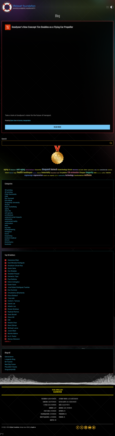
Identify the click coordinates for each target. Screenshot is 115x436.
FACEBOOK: (44, 399)
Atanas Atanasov (14, 339)
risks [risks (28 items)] (48, 175)
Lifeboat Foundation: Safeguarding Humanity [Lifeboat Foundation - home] (52, 7)
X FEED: (45, 405)
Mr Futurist (8, 362)
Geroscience (9, 357)
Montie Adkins (13, 333)
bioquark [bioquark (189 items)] (46, 169)
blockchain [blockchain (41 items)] (75, 170)
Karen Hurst (12, 285)
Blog (57, 16)
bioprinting (8, 236)
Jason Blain (12, 331)
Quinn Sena (13, 120)
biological (8, 232)
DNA (6, 196)
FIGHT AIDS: (47, 411)
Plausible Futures (11, 367)
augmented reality (11, 221)
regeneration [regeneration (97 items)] (38, 175)
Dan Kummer (12, 290)
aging (7, 209)
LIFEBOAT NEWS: (63, 399)
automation (9, 223)
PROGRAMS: (62, 414)
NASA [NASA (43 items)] (95, 173)
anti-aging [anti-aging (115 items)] (21, 169)
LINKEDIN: (45, 402)
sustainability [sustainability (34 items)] (62, 175)
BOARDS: (61, 408)
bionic (7, 234)
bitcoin (7, 240)
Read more (57, 127)
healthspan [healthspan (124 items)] (27, 172)
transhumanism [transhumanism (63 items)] (79, 175)
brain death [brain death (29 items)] (81, 170)
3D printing (9, 190)
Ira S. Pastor (12, 336)
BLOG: (60, 405)
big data (8, 227)
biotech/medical (10, 238)
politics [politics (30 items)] (103, 173)
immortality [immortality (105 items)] (45, 172)
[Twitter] (81, 427)
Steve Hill (11, 317)
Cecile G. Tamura (14, 301)
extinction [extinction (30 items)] (110, 170)
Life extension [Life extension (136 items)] (73, 172)
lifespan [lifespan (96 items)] (82, 173)
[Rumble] (93, 427)
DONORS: (51, 408)
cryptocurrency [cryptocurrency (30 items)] (91, 170)
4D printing (9, 192)
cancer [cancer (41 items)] (85, 170)
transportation (27, 120)
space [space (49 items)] (56, 175)
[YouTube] (89, 427)
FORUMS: (61, 417)
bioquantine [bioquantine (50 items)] (38, 170)
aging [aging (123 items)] (6, 169)
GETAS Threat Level (57, 391)
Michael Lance (13, 328)
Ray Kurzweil (9, 198)
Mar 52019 (7, 27)
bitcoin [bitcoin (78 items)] (70, 170)
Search (110, 143)
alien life (8, 211)
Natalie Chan (12, 323)
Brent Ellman (12, 325)
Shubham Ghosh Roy (15, 266)
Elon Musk (8, 200)
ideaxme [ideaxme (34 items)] (39, 173)
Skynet (7, 205)
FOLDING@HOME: (45, 414)
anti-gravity (9, 213)
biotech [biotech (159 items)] (54, 169)
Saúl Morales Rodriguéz (16, 263)
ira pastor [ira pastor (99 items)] (63, 173)
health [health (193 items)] (20, 172)
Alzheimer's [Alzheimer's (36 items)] (13, 170)
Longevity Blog (10, 359)
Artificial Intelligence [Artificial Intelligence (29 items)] (29, 170)
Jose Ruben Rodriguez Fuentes (19, 287)
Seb (9, 320)
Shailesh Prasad (13, 274)
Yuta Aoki (11, 298)
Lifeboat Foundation (14, 427)
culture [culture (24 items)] (95, 170)
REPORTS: (61, 411)
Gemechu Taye (13, 276)
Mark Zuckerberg (11, 207)
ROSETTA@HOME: (44, 417)
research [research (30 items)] (45, 175)
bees (6, 225)
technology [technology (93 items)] (69, 175)
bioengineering (10, 229)
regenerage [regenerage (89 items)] (28, 175)
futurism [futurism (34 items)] (11, 173)
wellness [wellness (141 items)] (88, 175)
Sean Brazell (12, 314)
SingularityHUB (10, 369)
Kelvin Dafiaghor (14, 282)
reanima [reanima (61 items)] (108, 173)
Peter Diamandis (10, 194)
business (8, 244)
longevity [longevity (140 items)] (89, 172)
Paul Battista (12, 279)
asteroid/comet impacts (13, 217)
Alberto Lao (12, 306)
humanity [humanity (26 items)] (35, 173)
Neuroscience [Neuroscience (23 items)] (99, 173)
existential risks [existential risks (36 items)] (103, 170)
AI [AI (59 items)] (9, 170)
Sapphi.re (33, 427)
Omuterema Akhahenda (16, 293)
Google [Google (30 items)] (15, 173)
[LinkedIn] (85, 427)
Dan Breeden (12, 271)
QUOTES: (52, 420)
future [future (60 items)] (7, 173)
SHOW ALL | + (8, 341)
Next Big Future (10, 364)
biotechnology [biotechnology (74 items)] (62, 170)
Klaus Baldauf (13, 295)
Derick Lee (11, 304)
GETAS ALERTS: (63, 402)
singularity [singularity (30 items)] (52, 175)
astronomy (8, 219)
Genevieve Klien (13, 260)
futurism (20, 120)
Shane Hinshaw (13, 309)
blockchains (9, 242)
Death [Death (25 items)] (98, 170)
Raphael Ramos (13, 312)
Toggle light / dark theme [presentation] (111, 7)
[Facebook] (77, 427)
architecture (9, 215)
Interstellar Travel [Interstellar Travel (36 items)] (55, 173)
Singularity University (12, 203)
